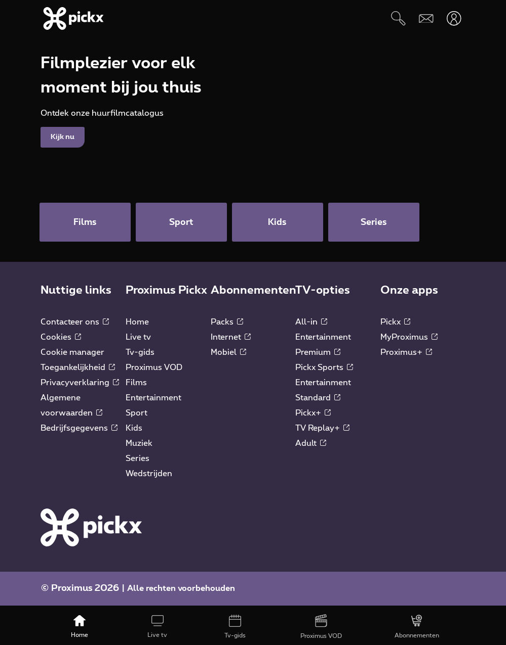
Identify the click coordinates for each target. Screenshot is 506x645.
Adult (310, 447)
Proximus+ (406, 356)
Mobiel (228, 356)
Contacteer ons (75, 326)
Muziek (139, 447)
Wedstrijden (149, 478)
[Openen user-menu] (454, 18)
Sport (136, 417)
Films (136, 387)
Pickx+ (313, 417)
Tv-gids (140, 356)
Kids (134, 432)
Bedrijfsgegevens (79, 432)
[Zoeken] (398, 18)
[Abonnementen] (416, 627)
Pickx (395, 326)
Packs (227, 326)
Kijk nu (62, 164)
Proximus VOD (154, 371)
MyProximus (409, 341)
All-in (311, 326)
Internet (231, 341)
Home (137, 326)
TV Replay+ (322, 432)
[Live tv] (158, 627)
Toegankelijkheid (78, 371)
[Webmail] (426, 18)
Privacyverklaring (80, 387)
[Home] (80, 627)
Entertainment (153, 402)
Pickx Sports (324, 371)
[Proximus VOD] (321, 627)
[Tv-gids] (236, 627)
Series (137, 462)
